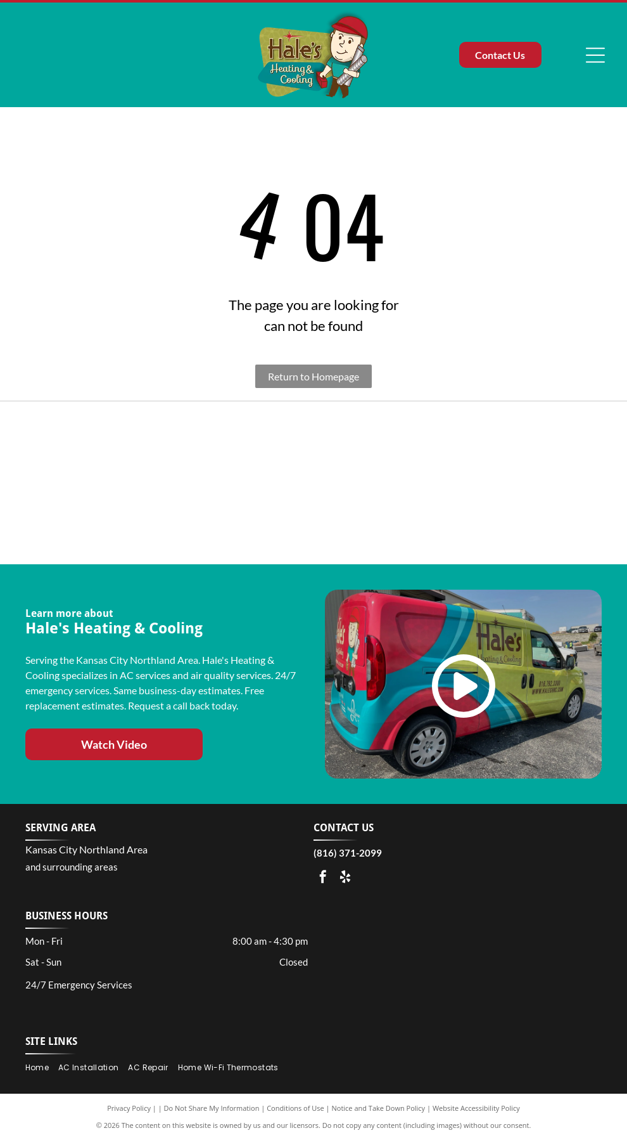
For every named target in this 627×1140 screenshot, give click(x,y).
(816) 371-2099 (348, 852)
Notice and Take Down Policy (379, 1108)
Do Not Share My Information (212, 1108)
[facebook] (323, 878)
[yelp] (345, 878)
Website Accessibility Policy (476, 1108)
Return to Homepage (313, 376)
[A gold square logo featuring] (539, 483)
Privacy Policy (129, 1108)
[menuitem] (41, 1068)
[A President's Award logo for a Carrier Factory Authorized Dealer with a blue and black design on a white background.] (238, 483)
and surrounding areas (71, 866)
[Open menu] (595, 55)
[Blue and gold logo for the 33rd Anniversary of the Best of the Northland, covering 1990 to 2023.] (88, 483)
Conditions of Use (295, 1108)
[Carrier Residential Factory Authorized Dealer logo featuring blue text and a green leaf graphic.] (389, 483)
